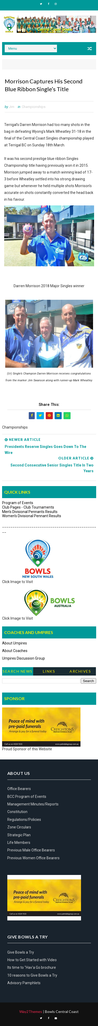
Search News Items (18, 672)
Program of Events (17, 503)
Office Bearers (19, 789)
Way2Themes (30, 1011)
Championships (33, 107)
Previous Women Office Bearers (33, 858)
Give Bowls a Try (20, 952)
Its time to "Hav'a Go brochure (31, 967)
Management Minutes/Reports (33, 804)
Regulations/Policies (24, 819)
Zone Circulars (19, 827)
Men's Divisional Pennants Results (29, 512)
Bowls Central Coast (62, 1011)
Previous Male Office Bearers (31, 850)
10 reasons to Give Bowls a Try (32, 975)
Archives (80, 671)
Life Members (18, 842)
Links (49, 671)
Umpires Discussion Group (23, 658)
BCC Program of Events (26, 796)
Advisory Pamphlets (24, 983)
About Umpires (14, 643)
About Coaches (14, 651)
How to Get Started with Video (32, 960)
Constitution (17, 812)
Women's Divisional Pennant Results (31, 516)
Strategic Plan (19, 835)
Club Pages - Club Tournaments (28, 507)
